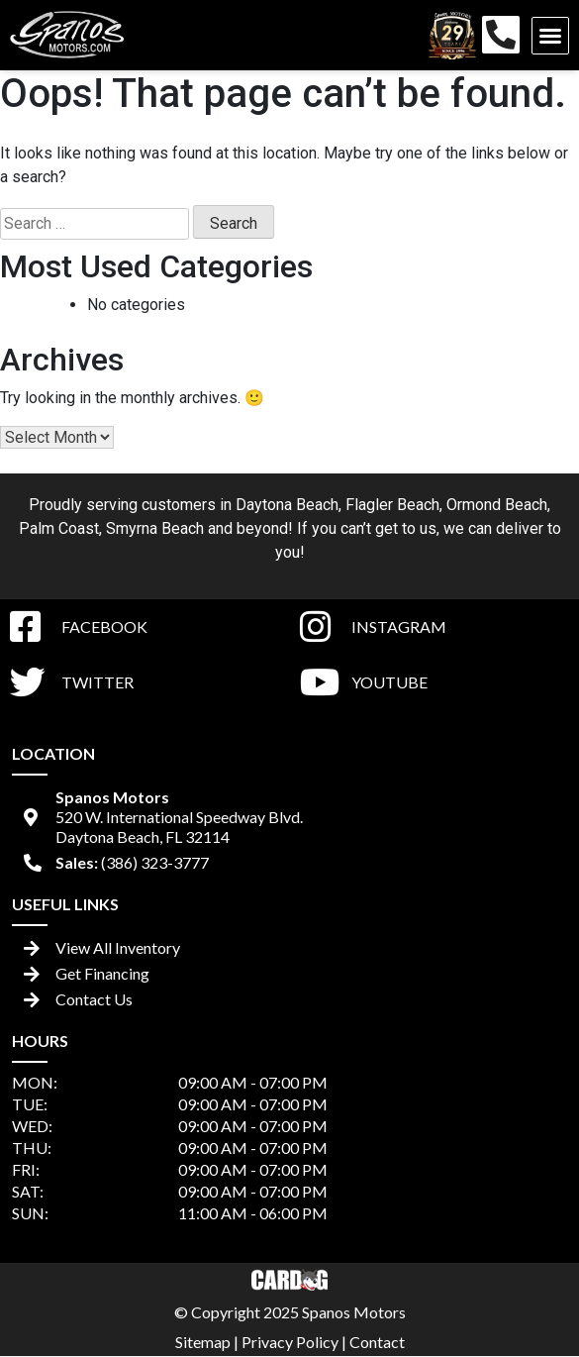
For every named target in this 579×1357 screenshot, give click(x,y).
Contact (377, 1341)
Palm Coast (59, 528)
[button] (550, 35)
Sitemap (203, 1341)
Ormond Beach (496, 504)
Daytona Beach (287, 504)
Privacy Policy (289, 1341)
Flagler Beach (392, 504)
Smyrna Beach (155, 528)
